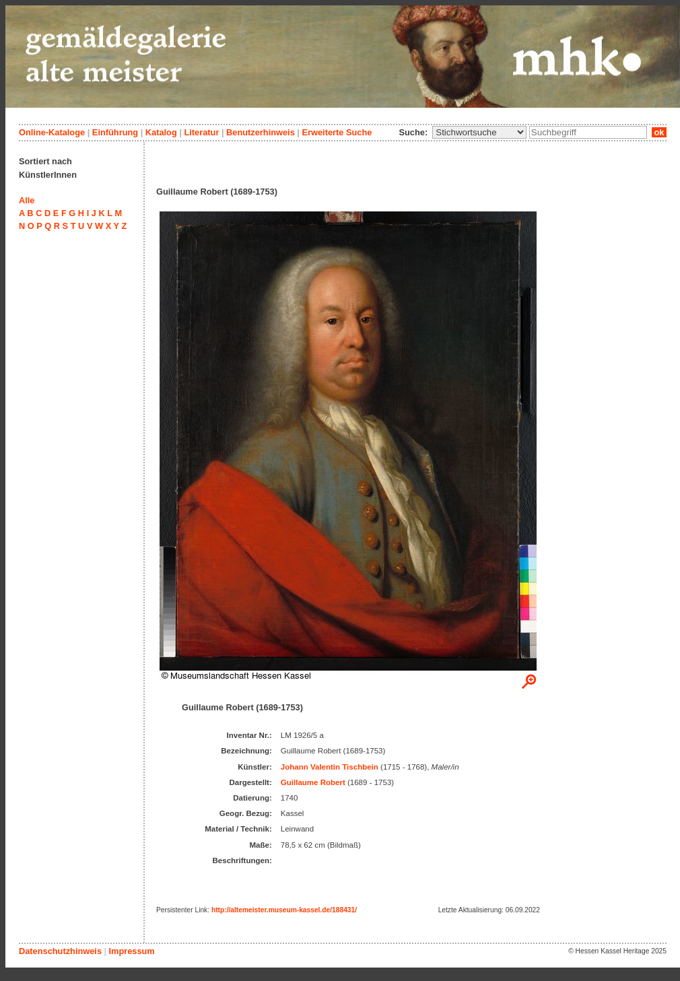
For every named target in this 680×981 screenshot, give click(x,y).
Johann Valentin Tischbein (329, 767)
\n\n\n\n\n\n (479, 132)
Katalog (161, 132)
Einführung (115, 132)
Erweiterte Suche (337, 132)
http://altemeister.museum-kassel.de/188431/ (284, 910)
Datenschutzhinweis (60, 951)
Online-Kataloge (52, 132)
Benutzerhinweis (260, 132)
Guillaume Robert (313, 782)
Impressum (131, 951)
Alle (26, 200)
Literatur (201, 132)
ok (659, 132)
